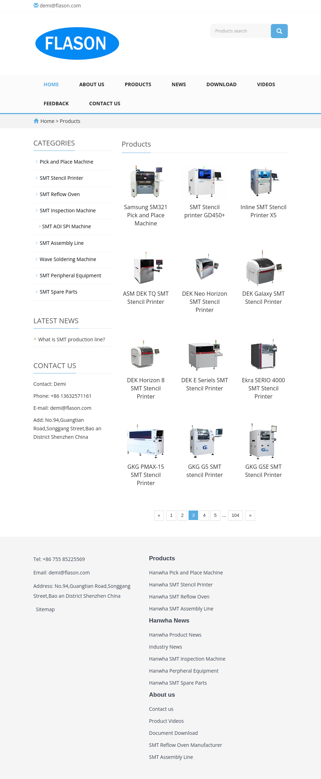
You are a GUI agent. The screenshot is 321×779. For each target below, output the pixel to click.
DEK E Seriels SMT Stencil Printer (204, 384)
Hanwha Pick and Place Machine (186, 572)
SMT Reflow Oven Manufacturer (185, 745)
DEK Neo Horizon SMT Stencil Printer (204, 302)
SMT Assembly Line (62, 243)
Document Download (173, 733)
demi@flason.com (60, 5)
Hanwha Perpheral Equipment (184, 670)
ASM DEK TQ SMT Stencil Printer (145, 298)
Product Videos (166, 721)
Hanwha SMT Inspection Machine (187, 658)
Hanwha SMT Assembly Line (181, 608)
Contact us (104, 103)
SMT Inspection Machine (68, 210)
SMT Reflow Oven (60, 194)
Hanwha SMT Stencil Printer (181, 584)
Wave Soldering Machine (68, 259)
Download (222, 84)
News (179, 84)
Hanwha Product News (175, 634)
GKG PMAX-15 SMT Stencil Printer (145, 475)
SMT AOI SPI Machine (66, 226)
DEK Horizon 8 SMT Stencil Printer (146, 388)
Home (51, 84)
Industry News (165, 646)
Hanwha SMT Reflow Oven (179, 596)
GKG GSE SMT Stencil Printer (263, 471)
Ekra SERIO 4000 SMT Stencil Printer (263, 388)
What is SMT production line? (71, 339)
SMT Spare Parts (58, 291)
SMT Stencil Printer (61, 178)
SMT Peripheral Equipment (70, 275)
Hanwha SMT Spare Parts (178, 682)
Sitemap (45, 609)
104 (235, 515)
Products (138, 84)
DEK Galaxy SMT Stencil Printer (263, 298)
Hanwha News (169, 620)
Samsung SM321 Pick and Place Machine (145, 215)
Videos (266, 84)
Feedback (56, 103)
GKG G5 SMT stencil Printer (204, 471)
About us (91, 84)
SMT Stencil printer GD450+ (204, 211)
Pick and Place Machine (67, 161)
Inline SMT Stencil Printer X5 (263, 211)
